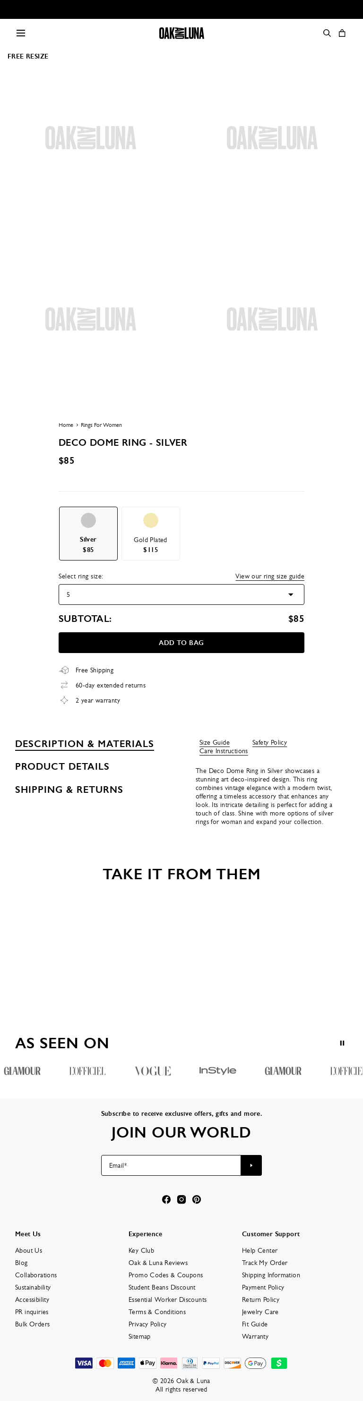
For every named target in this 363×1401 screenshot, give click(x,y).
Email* (118, 1165)
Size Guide (214, 742)
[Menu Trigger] (20, 33)
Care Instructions (223, 751)
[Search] (327, 33)
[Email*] (171, 1165)
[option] (88, 533)
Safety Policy (269, 742)
